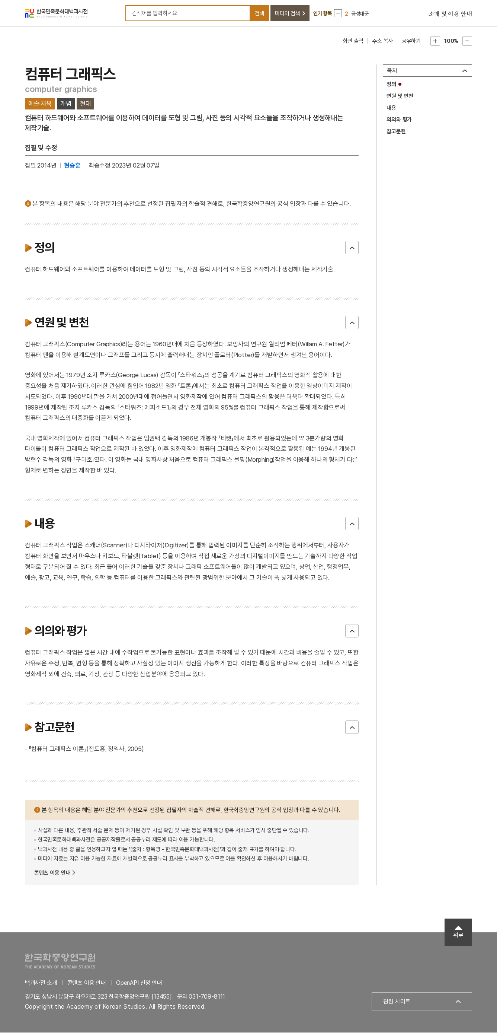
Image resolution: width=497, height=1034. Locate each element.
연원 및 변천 (400, 97)
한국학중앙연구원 (60, 962)
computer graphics (61, 90)
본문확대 (435, 42)
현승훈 (72, 166)
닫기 (352, 248)
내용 (391, 109)
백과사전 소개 (41, 983)
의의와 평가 (399, 121)
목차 (392, 72)
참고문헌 (396, 132)
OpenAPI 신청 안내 (139, 983)
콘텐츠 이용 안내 (52, 874)
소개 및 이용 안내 (450, 15)
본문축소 (467, 42)
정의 (391, 85)
